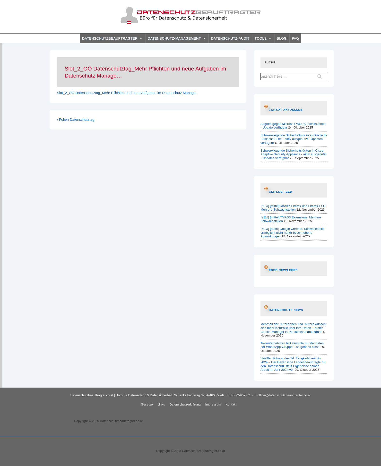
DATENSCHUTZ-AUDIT (230, 38)
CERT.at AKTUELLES (285, 109)
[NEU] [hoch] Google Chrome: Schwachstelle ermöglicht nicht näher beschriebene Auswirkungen (292, 232)
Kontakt (230, 404)
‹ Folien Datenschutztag (75, 119)
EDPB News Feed (283, 270)
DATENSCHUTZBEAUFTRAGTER (112, 38)
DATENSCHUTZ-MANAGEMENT (177, 38)
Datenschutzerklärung (184, 404)
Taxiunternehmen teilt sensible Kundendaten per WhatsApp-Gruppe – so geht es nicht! (292, 345)
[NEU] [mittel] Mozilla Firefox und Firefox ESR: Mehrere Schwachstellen (293, 208)
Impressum (213, 404)
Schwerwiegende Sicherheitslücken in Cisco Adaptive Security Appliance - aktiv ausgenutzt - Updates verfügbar (293, 154)
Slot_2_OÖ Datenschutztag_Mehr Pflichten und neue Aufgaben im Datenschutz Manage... (128, 93)
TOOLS (263, 38)
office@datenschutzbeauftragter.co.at (284, 395)
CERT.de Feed (280, 191)
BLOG (282, 38)
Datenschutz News (286, 309)
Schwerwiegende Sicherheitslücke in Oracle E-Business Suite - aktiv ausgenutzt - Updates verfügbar (293, 139)
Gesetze (147, 404)
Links (161, 404)
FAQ (295, 38)
